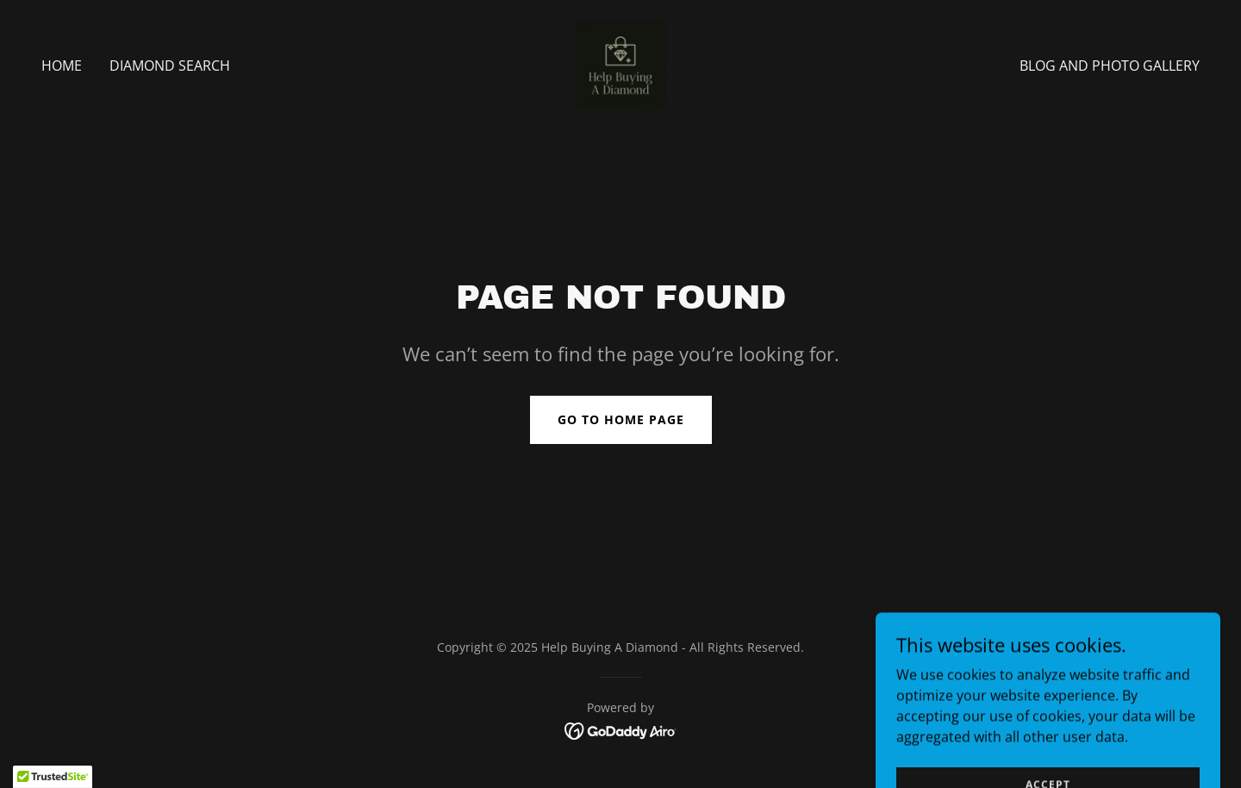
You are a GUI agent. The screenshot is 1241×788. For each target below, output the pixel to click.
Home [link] (61, 65)
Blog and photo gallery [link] (1110, 65)
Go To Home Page (621, 419)
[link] (620, 63)
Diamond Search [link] (169, 65)
